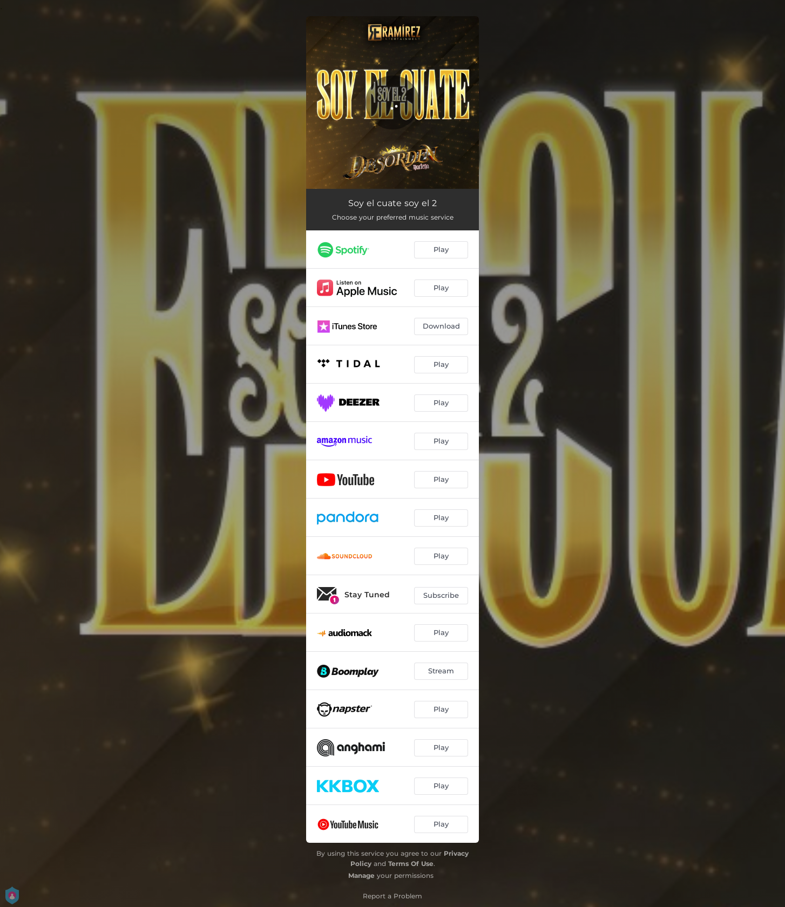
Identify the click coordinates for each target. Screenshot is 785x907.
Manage (361, 875)
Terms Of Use (411, 864)
